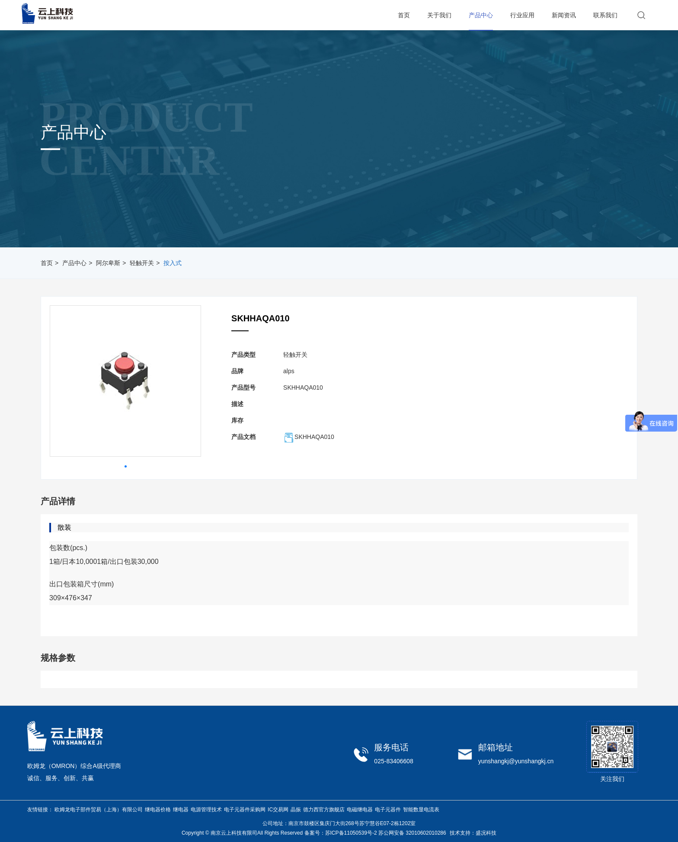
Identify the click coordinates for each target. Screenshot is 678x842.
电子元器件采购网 (244, 810)
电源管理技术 (206, 810)
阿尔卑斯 (108, 262)
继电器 (181, 810)
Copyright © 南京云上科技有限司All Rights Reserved (242, 833)
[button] (126, 466)
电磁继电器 (360, 810)
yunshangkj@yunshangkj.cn (516, 761)
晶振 (296, 810)
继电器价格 (158, 810)
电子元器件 (388, 810)
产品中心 (74, 262)
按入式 (172, 262)
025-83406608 (393, 761)
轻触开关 (142, 262)
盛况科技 (486, 833)
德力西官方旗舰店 (324, 810)
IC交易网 (278, 810)
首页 (47, 262)
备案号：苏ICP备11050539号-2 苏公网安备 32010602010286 (375, 833)
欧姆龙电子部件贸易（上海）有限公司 (98, 810)
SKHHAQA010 (308, 436)
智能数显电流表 (421, 810)
